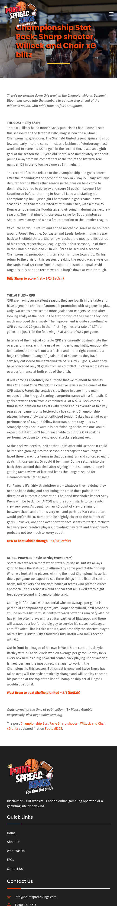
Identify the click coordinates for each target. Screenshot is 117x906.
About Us (13, 842)
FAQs (10, 860)
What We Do (16, 851)
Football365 (53, 729)
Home (11, 833)
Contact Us (15, 869)
